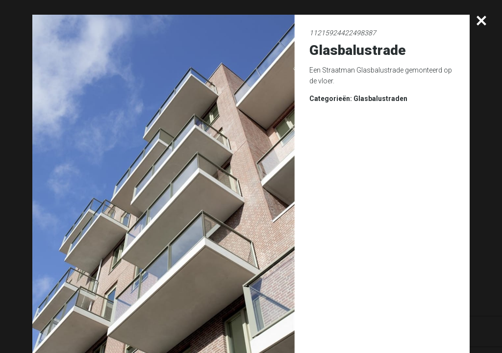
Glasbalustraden (380, 98)
